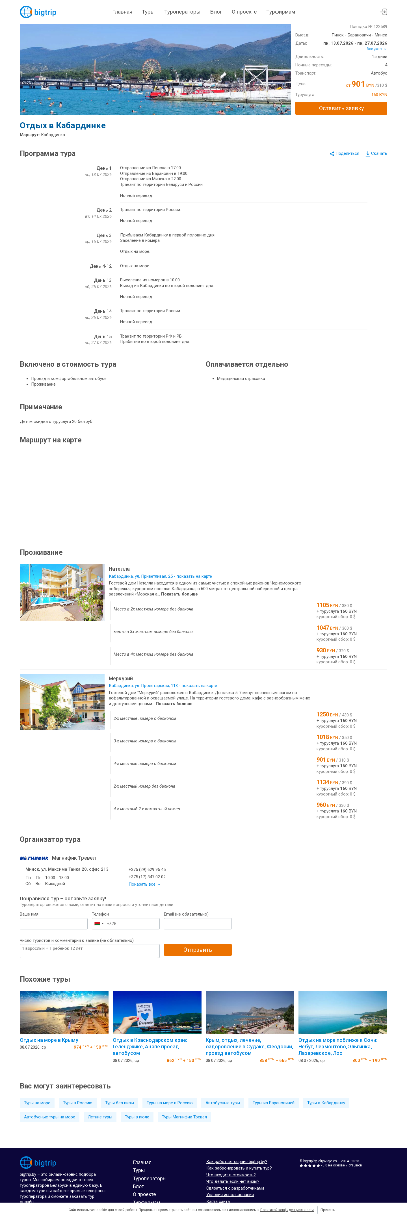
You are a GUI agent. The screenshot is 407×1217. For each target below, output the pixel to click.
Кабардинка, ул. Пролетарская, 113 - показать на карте (163, 685)
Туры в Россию (77, 1102)
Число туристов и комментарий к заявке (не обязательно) (77, 940)
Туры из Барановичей (274, 1102)
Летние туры (100, 1117)
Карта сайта (218, 1201)
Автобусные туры (222, 1102)
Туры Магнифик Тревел (184, 1117)
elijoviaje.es (327, 1161)
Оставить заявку (341, 108)
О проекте (244, 11)
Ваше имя (29, 914)
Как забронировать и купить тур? (239, 1168)
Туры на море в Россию (170, 1102)
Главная (122, 11)
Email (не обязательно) (186, 914)
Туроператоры (182, 11)
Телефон (100, 914)
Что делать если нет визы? (232, 1181)
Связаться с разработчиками (235, 1188)
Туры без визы (119, 1102)
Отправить (197, 949)
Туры (148, 11)
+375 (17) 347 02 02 (147, 876)
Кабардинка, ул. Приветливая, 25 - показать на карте (160, 576)
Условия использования (230, 1194)
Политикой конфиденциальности (287, 1210)
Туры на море (37, 1102)
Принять (328, 1210)
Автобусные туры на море (49, 1117)
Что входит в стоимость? (231, 1174)
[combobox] (98, 923)
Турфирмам (280, 11)
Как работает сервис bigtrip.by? (236, 1161)
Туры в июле (137, 1117)
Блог (216, 11)
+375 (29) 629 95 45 (147, 869)
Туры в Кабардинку (326, 1102)
